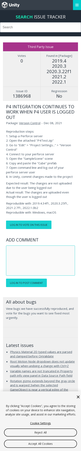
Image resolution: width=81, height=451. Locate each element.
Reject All (40, 432)
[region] (40, 421)
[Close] (78, 397)
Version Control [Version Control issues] (29, 123)
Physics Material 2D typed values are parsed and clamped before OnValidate (41, 354)
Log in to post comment (26, 283)
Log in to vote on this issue (28, 225)
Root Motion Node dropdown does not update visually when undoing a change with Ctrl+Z (42, 363)
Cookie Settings (40, 423)
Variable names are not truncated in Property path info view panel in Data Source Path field (41, 373)
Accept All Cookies (40, 444)
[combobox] (40, 27)
